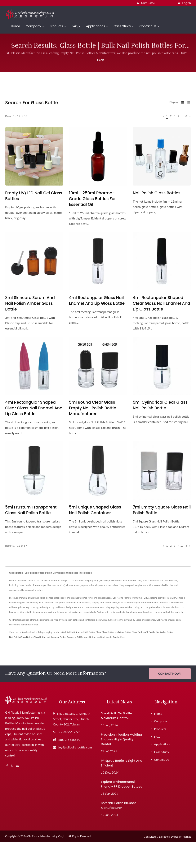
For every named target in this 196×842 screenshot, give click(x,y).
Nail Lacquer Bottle (56, 637)
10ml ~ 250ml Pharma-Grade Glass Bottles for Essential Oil (92, 198)
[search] (138, 3)
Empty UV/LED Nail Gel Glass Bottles (33, 195)
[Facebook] (7, 765)
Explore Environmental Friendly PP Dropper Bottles (121, 783)
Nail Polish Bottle (70, 632)
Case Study (124, 26)
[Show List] (188, 101)
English (186, 3)
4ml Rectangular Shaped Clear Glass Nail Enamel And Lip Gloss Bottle (161, 303)
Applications (97, 26)
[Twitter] (12, 765)
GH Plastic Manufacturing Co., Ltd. (47, 835)
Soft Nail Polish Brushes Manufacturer (118, 804)
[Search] (158, 3)
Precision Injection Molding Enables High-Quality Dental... (121, 739)
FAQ (76, 26)
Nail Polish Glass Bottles (156, 193)
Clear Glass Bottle (105, 632)
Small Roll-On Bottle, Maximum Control (116, 715)
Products (58, 26)
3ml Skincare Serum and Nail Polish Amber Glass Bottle (30, 303)
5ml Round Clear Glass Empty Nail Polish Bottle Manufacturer (92, 407)
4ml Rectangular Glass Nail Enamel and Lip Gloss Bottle (97, 300)
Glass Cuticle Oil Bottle (143, 632)
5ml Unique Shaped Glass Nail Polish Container (95, 510)
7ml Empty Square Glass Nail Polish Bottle (162, 510)
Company (35, 26)
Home (15, 26)
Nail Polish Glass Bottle (20, 637)
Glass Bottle (39, 637)
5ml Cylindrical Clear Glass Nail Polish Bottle (160, 405)
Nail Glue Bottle (123, 632)
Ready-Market (182, 836)
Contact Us (149, 26)
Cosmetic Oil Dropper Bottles (81, 637)
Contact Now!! (169, 673)
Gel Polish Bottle (164, 632)
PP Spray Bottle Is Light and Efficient (121, 762)
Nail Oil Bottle (88, 632)
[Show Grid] (182, 101)
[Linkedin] (17, 765)
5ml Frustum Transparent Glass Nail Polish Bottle (31, 510)
